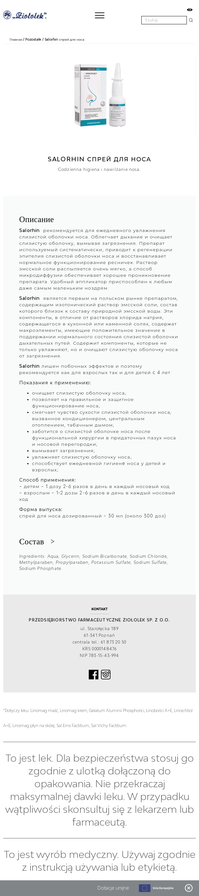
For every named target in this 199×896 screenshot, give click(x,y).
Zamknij (189, 888)
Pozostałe (33, 39)
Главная (16, 39)
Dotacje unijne (113, 888)
